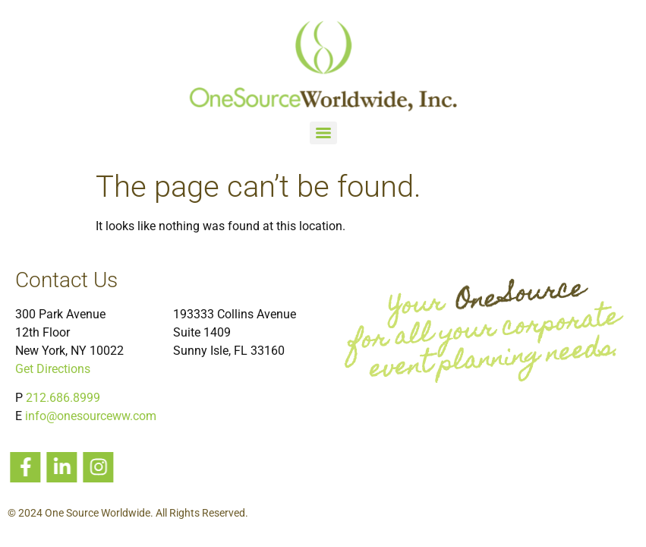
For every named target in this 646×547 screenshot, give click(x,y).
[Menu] (323, 133)
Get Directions (52, 369)
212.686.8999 (63, 397)
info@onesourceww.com (90, 416)
